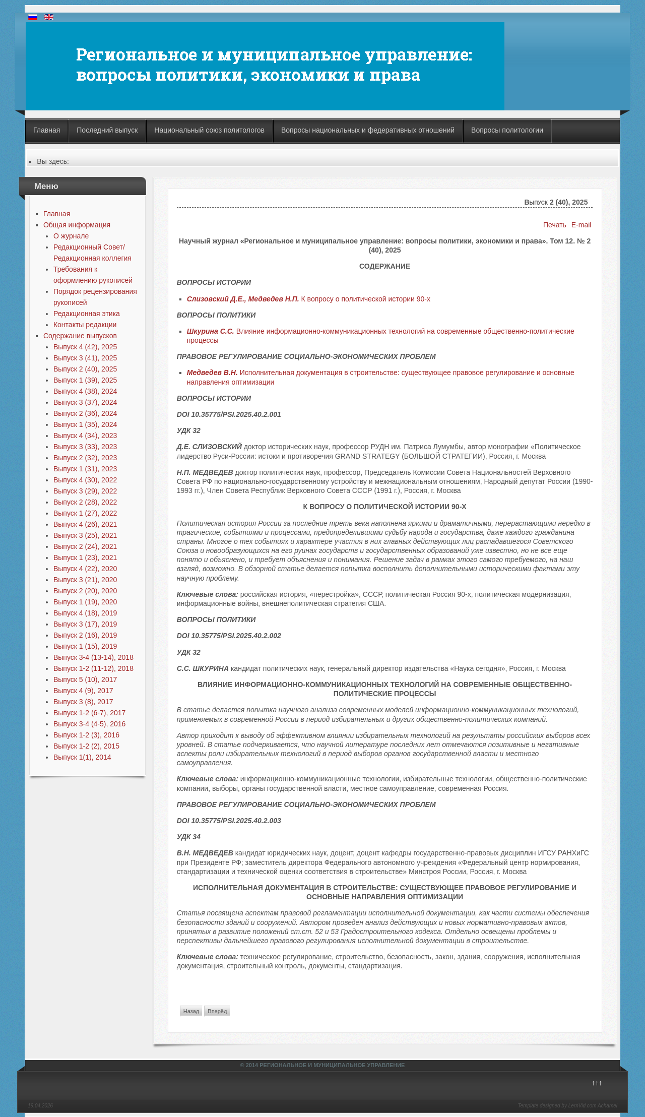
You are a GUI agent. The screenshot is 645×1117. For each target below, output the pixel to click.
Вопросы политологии (507, 130)
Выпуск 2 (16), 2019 (85, 635)
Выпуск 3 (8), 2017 (83, 702)
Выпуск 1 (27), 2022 (85, 513)
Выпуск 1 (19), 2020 (85, 602)
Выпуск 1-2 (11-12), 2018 (93, 668)
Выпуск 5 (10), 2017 (85, 679)
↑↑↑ (597, 1083)
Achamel (607, 1105)
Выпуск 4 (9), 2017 (83, 691)
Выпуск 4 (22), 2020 (85, 569)
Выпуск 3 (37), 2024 (85, 402)
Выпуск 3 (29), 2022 (85, 491)
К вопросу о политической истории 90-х (308, 299)
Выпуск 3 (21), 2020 (85, 580)
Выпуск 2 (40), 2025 (85, 369)
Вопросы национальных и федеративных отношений (368, 130)
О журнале (71, 236)
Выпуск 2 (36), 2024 (85, 413)
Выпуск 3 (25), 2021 (85, 535)
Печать (554, 225)
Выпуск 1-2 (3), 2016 (86, 735)
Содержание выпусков (80, 336)
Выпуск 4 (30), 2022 (85, 480)
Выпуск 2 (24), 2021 (85, 546)
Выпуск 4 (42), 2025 (85, 347)
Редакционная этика (86, 313)
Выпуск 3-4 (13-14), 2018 (93, 657)
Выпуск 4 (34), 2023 (85, 435)
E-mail (581, 225)
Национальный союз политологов (209, 130)
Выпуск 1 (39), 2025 (85, 380)
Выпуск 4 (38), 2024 (85, 391)
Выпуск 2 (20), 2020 (85, 591)
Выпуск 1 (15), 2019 (85, 646)
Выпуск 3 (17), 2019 (85, 624)
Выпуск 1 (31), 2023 (85, 469)
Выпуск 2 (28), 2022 (85, 502)
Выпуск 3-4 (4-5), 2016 (89, 724)
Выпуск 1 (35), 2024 (85, 424)
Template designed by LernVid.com (557, 1105)
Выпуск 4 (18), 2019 (85, 613)
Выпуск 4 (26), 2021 (85, 524)
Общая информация (76, 225)
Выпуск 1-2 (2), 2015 (86, 746)
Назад (191, 1011)
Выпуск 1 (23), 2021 (85, 557)
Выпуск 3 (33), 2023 (85, 447)
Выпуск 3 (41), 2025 (85, 358)
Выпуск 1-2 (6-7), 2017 (89, 713)
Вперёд (217, 1011)
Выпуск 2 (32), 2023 (85, 458)
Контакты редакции (84, 325)
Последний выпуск (107, 130)
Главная (46, 130)
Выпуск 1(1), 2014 (82, 757)
